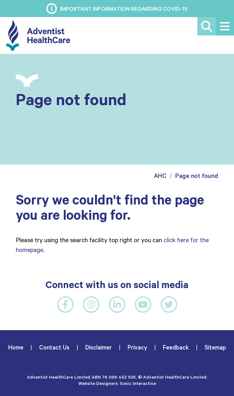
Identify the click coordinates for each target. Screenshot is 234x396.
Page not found (196, 175)
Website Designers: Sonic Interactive (117, 383)
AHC (160, 175)
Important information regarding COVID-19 (124, 8)
